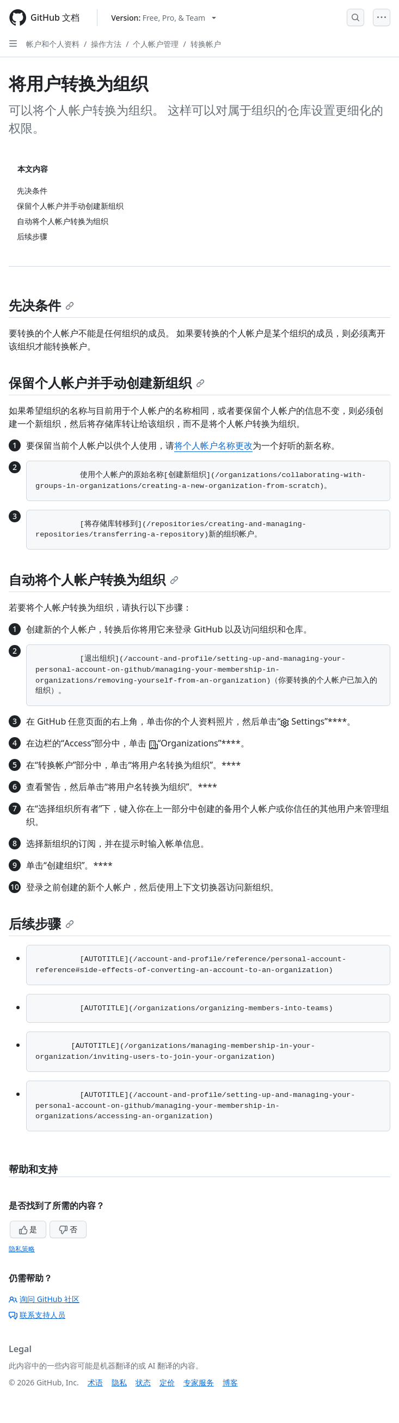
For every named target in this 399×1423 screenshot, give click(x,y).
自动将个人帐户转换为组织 (94, 579)
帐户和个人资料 (52, 44)
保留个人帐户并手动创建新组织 (107, 382)
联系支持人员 (37, 1315)
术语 (95, 1382)
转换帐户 (206, 44)
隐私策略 (22, 1248)
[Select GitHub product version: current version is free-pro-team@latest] (163, 17)
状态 (143, 1382)
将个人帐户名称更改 (213, 445)
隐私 (119, 1382)
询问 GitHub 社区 (44, 1299)
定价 (167, 1382)
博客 (230, 1382)
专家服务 (198, 1382)
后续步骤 (41, 923)
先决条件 (41, 305)
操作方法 (106, 44)
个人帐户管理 (156, 44)
